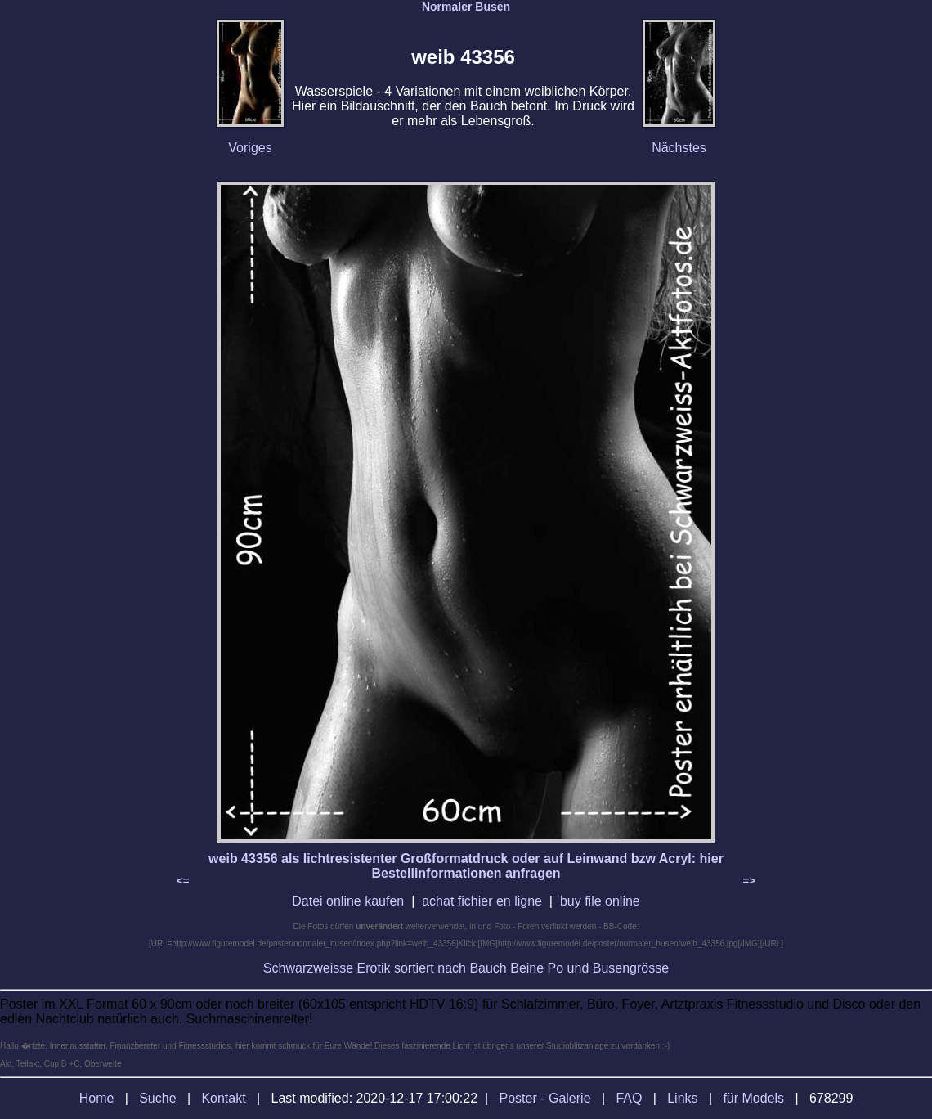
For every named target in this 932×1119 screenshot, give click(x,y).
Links (682, 1098)
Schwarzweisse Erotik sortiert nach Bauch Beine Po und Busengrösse (466, 968)
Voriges (249, 148)
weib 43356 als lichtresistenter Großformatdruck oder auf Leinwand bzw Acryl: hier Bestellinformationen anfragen (466, 866)
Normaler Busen (466, 6)
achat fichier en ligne (482, 901)
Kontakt (223, 1098)
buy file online (600, 901)
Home (96, 1098)
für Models (753, 1098)
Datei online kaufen (348, 901)
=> (748, 880)
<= (183, 880)
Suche (157, 1098)
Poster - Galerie (545, 1098)
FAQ (629, 1098)
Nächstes (679, 148)
